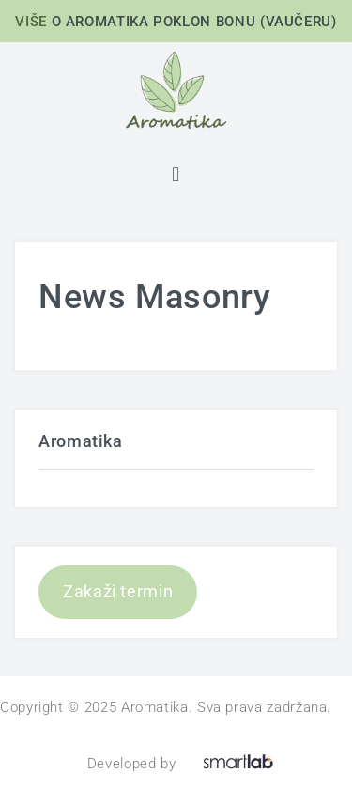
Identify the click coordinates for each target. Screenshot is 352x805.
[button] (175, 174)
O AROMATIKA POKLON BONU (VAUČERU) (194, 21)
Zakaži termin (118, 591)
